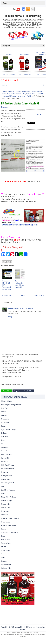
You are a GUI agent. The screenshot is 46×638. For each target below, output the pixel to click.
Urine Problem (6, 564)
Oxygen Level (5, 508)
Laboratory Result (7, 483)
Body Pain (4, 408)
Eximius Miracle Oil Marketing (23, 16)
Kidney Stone (5, 479)
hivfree (28, 94)
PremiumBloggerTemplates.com (10, 634)
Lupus (3, 494)
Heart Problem (6, 454)
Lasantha (35, 632)
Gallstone (4, 437)
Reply (10, 317)
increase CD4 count (9, 96)
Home (4, 92)
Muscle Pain (5, 504)
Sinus (3, 536)
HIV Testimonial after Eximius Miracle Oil (20, 103)
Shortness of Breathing (9, 533)
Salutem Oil (24, 63)
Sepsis (3, 529)
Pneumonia (5, 511)
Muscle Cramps (6, 501)
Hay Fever (4, 447)
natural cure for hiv (24, 96)
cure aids (11, 92)
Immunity (4, 472)
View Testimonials (8, 74)
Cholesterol (5, 419)
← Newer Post (7, 295)
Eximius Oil (8, 63)
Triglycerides (5, 550)
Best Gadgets (25, 634)
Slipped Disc (5, 540)
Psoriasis (4, 515)
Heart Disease (6, 451)
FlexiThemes (16, 632)
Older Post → (39, 295)
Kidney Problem (6, 476)
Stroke (3, 547)
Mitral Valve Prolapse (8, 497)
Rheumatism (5, 522)
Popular (17, 391)
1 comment (5, 107)
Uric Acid (4, 561)
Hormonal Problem (7, 469)
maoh (10, 308)
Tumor (3, 557)
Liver (3, 486)
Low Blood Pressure (8, 490)
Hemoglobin (5, 458)
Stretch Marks (6, 543)
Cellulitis (4, 415)
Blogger (23, 629)
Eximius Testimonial (14, 94)
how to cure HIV (38, 94)
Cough (3, 426)
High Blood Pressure (8, 465)
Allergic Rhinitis (6, 401)
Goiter (3, 440)
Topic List (6, 391)
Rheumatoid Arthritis (8, 526)
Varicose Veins (6, 568)
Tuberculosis (5, 554)
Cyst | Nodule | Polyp (8, 430)
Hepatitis (4, 462)
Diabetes (4, 433)
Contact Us (28, 391)
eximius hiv (26, 92)
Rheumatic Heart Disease (10, 518)
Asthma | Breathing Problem (11, 405)
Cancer (3, 412)
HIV (24, 94)
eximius (18, 92)
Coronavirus (5, 423)
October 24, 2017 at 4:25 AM (23, 308)
